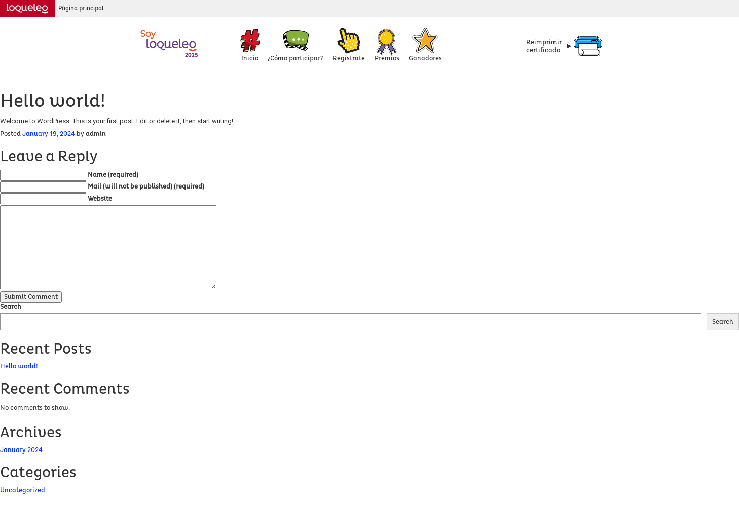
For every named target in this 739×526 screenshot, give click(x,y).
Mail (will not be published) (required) (146, 186)
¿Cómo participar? (295, 58)
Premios (387, 58)
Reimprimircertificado (544, 46)
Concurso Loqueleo (169, 43)
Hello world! (19, 366)
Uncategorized (22, 490)
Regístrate (348, 58)
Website (100, 199)
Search (10, 307)
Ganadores (425, 58)
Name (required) (113, 175)
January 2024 (21, 450)
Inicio (249, 58)
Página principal (81, 8)
